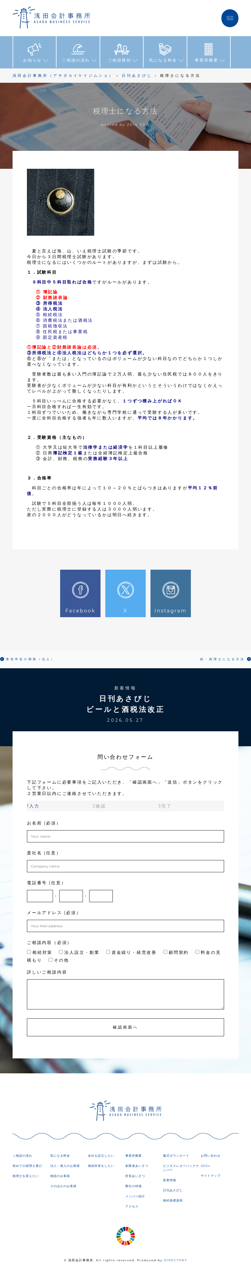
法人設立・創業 (79, 952)
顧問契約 (176, 952)
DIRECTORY (175, 1260)
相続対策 (39, 952)
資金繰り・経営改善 (131, 952)
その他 (58, 960)
